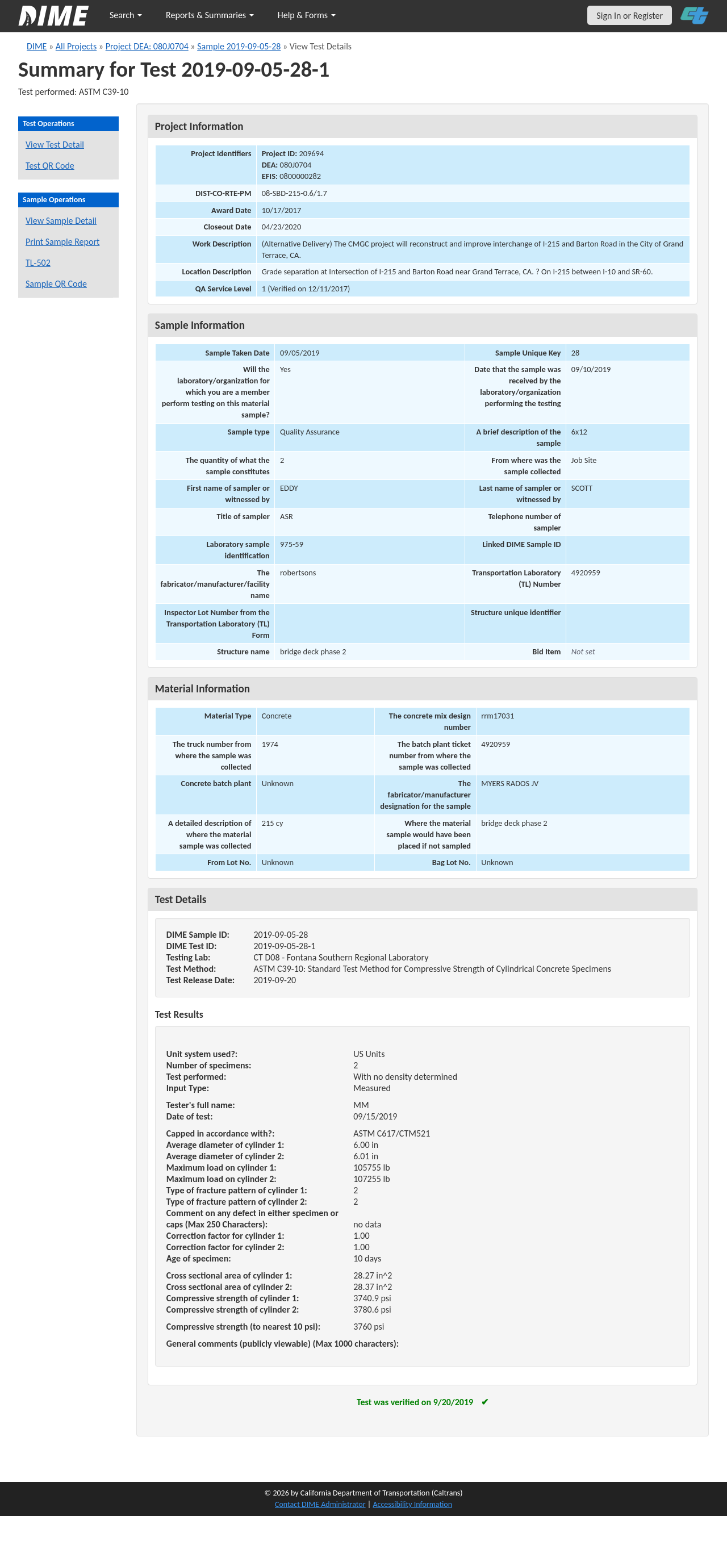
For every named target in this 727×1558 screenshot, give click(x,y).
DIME (37, 46)
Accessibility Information (412, 1504)
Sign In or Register (629, 15)
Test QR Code (50, 165)
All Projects (76, 46)
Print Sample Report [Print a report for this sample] (62, 241)
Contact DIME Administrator (320, 1504)
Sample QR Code (56, 283)
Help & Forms (307, 15)
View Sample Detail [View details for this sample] (61, 220)
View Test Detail (55, 144)
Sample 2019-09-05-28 (239, 46)
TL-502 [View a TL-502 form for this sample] (38, 262)
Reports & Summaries (210, 15)
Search (126, 15)
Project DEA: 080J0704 (147, 46)
